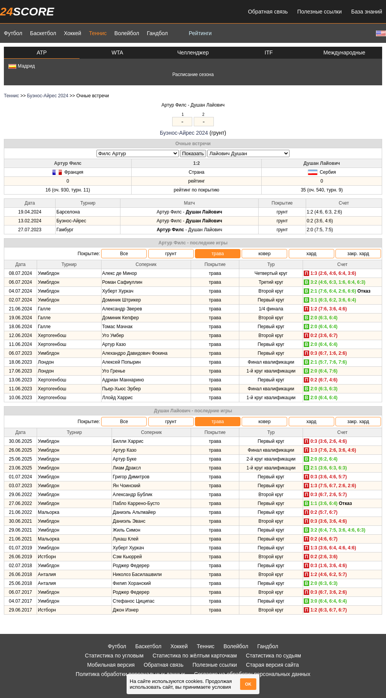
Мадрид (21, 66)
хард (311, 253)
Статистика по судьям (273, 655)
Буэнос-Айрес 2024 (47, 95)
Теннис (98, 33)
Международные (344, 52)
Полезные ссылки (319, 11)
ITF (269, 52)
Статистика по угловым (114, 655)
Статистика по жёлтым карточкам (194, 655)
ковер (264, 253)
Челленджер (193, 52)
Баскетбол (43, 33)
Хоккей (72, 33)
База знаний (366, 11)
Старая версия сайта (272, 665)
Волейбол (126, 33)
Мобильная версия (111, 665)
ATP (42, 52)
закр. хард (358, 253)
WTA (117, 52)
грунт (170, 253)
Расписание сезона (192, 74)
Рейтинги (200, 33)
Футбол (13, 33)
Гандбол (157, 33)
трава (218, 253)
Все (124, 253)
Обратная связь (268, 11)
